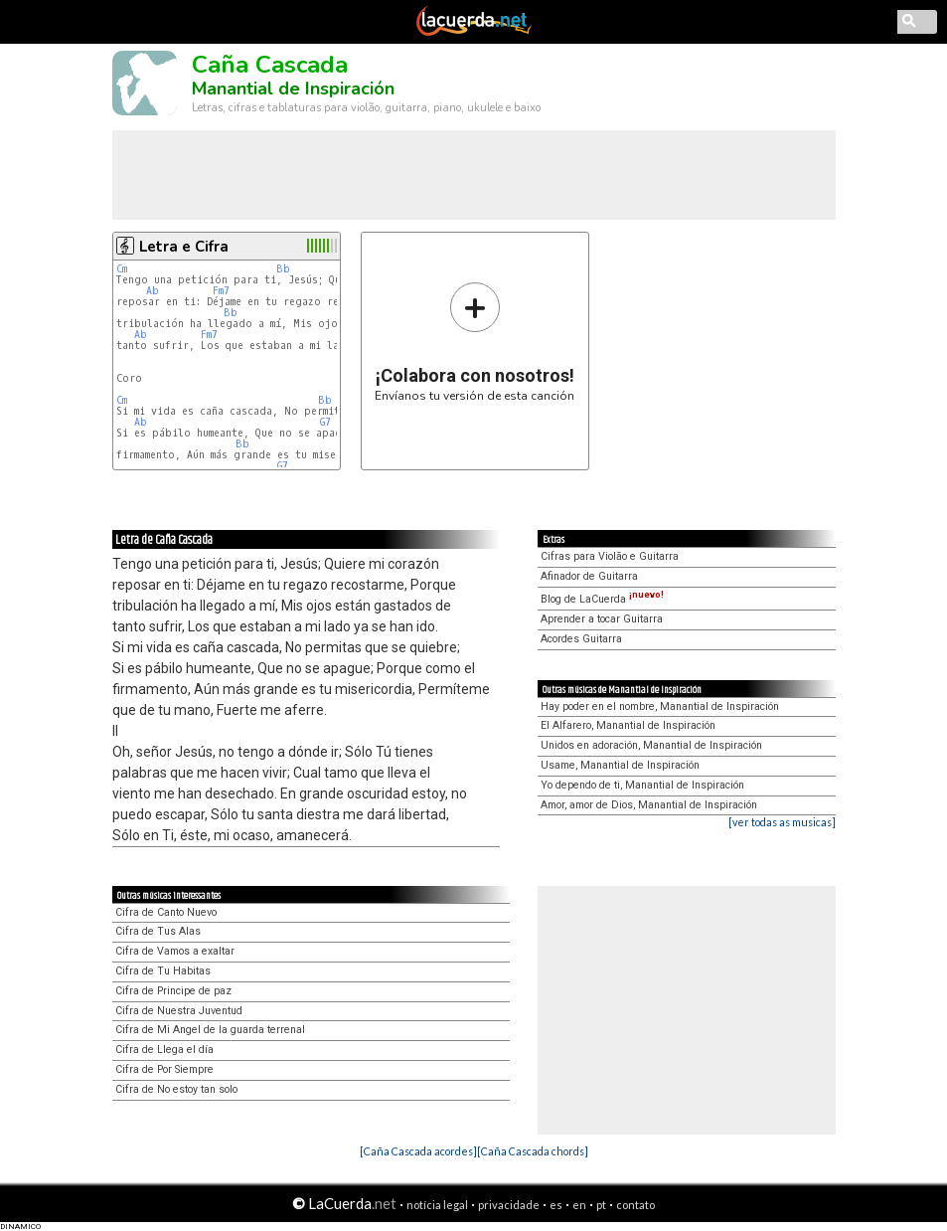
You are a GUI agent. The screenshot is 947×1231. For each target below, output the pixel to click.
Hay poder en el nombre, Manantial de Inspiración (660, 706)
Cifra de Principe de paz (173, 990)
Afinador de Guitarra (589, 576)
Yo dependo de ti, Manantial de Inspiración (642, 785)
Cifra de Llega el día (164, 1049)
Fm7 (221, 290)
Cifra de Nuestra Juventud (178, 1010)
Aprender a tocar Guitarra (602, 619)
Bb (283, 269)
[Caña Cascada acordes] (418, 1150)
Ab (152, 290)
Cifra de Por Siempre (164, 1069)
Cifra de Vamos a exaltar (175, 951)
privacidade (509, 1204)
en (579, 1204)
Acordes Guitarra (581, 638)
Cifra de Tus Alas (158, 931)
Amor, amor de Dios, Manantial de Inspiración (649, 804)
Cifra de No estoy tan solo (176, 1089)
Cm (121, 269)
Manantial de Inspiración (293, 88)
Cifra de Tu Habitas (163, 971)
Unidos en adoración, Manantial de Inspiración (651, 745)
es (556, 1204)
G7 (325, 422)
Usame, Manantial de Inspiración (620, 765)
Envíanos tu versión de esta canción (474, 341)
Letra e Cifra (184, 247)
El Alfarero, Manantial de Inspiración (628, 725)
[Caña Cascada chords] (532, 1150)
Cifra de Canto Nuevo (166, 912)
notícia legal (437, 1204)
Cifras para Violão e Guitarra (610, 556)
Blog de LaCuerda (602, 599)
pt (601, 1204)
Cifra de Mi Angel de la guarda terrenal (210, 1029)
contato (635, 1204)
